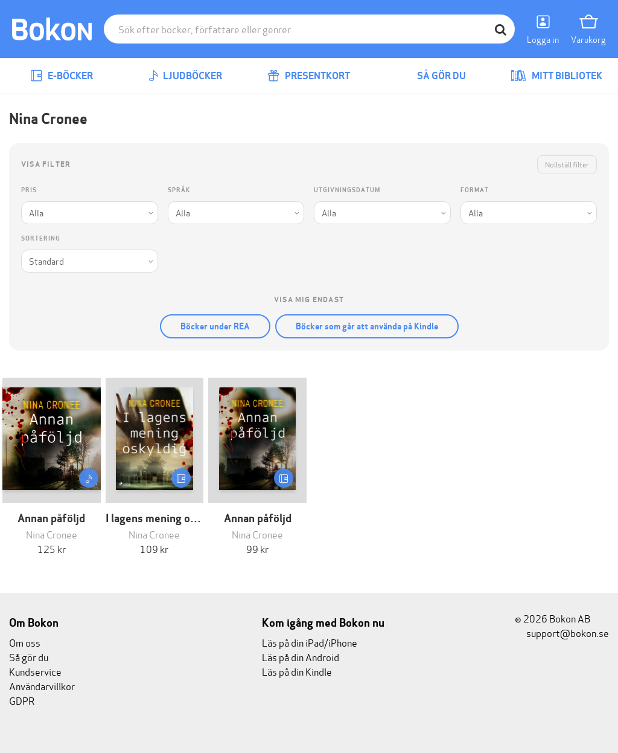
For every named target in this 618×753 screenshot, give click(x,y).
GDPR (21, 700)
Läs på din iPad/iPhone (309, 642)
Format (474, 190)
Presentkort (308, 75)
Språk (179, 190)
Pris (29, 190)
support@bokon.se (562, 632)
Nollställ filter (567, 164)
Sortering (40, 238)
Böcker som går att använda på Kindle (367, 326)
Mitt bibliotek (556, 75)
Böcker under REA (215, 326)
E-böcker (61, 75)
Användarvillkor (42, 686)
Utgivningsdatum (347, 190)
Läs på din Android (300, 657)
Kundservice (35, 671)
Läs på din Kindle (297, 671)
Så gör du (433, 75)
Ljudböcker (185, 75)
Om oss (24, 642)
